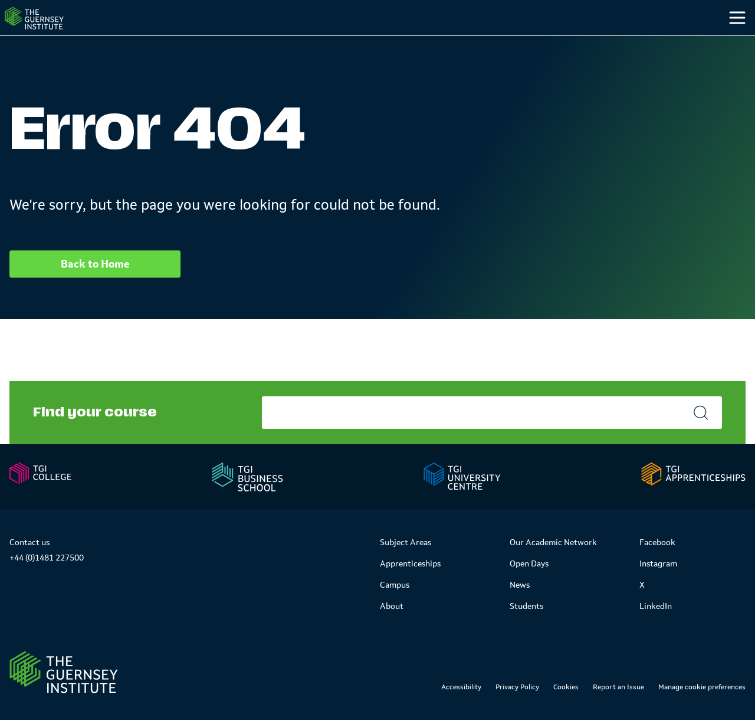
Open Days (529, 563)
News (520, 584)
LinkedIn (655, 606)
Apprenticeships (410, 563)
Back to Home (95, 287)
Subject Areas (405, 542)
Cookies (566, 687)
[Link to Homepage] (63, 672)
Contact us (29, 542)
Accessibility (461, 687)
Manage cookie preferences (702, 687)
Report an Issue (618, 687)
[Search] (724, 41)
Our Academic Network (553, 542)
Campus (535, 40)
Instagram (658, 563)
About (391, 606)
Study (461, 40)
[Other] (679, 41)
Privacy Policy (517, 687)
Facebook (657, 542)
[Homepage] (55, 30)
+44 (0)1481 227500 (46, 557)
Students (615, 40)
